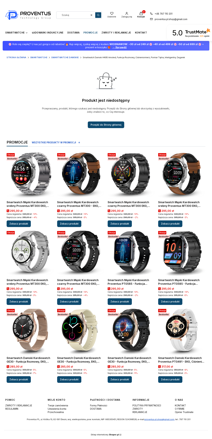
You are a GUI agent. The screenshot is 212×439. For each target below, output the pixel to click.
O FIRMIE (180, 408)
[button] (98, 15)
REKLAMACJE (139, 412)
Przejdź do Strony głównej (106, 124)
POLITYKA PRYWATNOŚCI (146, 405)
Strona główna (16, 57)
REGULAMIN (11, 408)
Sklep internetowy (105, 434)
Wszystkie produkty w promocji (56, 142)
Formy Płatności (98, 405)
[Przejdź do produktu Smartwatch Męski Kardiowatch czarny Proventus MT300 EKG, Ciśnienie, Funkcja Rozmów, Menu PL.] (131, 175)
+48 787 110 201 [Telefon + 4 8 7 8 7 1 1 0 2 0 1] (163, 13)
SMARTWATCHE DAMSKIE (65, 57)
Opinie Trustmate (184, 412)
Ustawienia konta (57, 408)
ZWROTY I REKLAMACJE (18, 405)
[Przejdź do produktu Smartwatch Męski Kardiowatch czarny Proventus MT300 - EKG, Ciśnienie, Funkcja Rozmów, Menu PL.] (80, 175)
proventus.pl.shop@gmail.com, (159, 419)
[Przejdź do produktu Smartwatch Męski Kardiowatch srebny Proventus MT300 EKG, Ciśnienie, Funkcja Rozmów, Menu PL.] (30, 175)
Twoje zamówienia (58, 405)
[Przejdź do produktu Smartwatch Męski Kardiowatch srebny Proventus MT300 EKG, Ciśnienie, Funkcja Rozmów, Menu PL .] (30, 253)
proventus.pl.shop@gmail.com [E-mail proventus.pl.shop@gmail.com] (171, 19)
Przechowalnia (56, 412)
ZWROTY (137, 408)
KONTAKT (180, 405)
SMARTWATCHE (39, 57)
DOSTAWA (96, 408)
